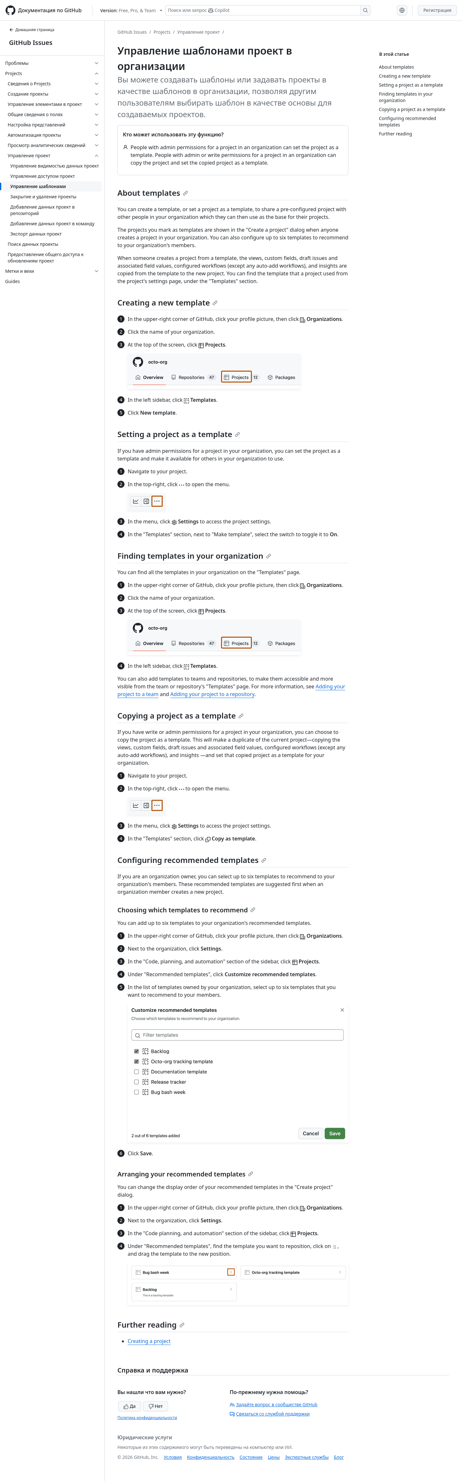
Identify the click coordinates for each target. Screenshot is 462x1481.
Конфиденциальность (211, 1457)
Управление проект (198, 32)
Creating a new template (167, 302)
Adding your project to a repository (212, 694)
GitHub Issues (30, 42)
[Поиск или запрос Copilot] (268, 10)
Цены (274, 1457)
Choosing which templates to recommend (186, 910)
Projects (162, 32)
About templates (152, 192)
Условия (173, 1457)
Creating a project (149, 1341)
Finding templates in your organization (194, 555)
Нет (156, 1406)
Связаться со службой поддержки (270, 1414)
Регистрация (437, 10)
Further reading (150, 1324)
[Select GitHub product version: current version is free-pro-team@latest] (131, 10)
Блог (339, 1457)
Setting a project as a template (178, 434)
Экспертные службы (307, 1457)
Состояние (251, 1457)
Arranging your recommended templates (185, 1174)
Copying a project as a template (180, 715)
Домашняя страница (31, 29)
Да (130, 1406)
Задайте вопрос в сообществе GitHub (273, 1404)
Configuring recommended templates (191, 860)
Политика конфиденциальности (147, 1417)
